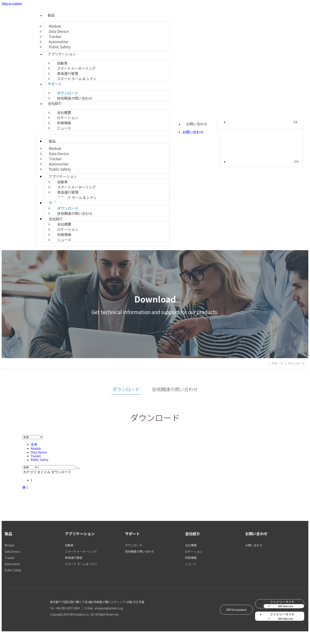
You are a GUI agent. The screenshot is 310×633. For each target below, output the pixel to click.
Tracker (36, 456)
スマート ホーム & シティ (77, 78)
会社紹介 (55, 103)
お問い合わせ (196, 123)
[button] (236, 610)
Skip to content (12, 3)
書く (25, 487)
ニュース (64, 128)
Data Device (39, 452)
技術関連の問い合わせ (74, 98)
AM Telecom (285, 606)
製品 (51, 15)
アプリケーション (62, 53)
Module (36, 448)
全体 (34, 444)
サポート (55, 83)
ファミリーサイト (282, 602)
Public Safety (60, 46)
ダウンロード (296, 363)
